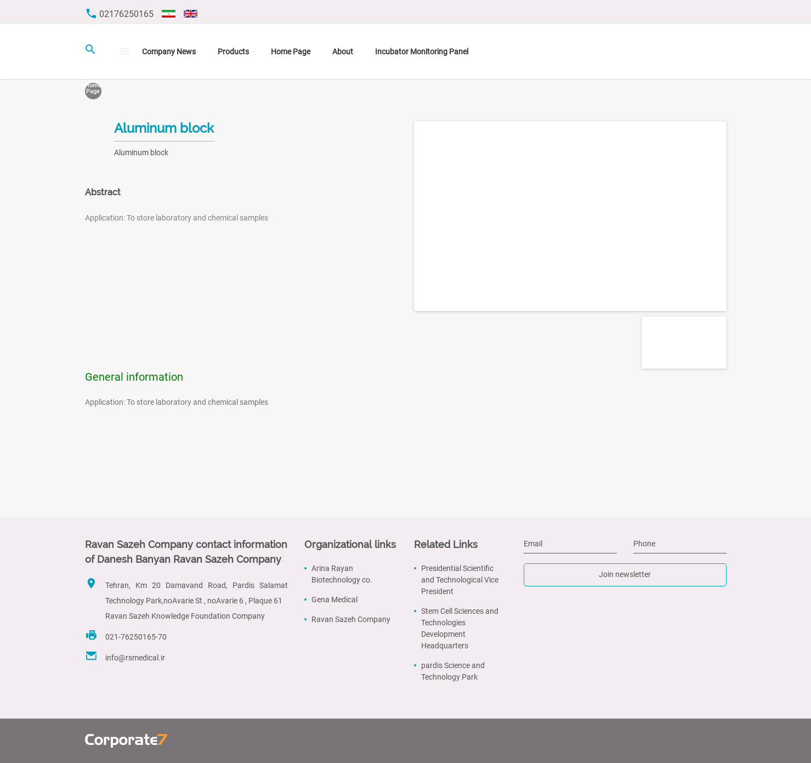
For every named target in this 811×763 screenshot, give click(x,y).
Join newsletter (625, 574)
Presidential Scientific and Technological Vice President (459, 580)
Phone (644, 543)
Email (533, 543)
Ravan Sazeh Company (350, 619)
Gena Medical (334, 599)
